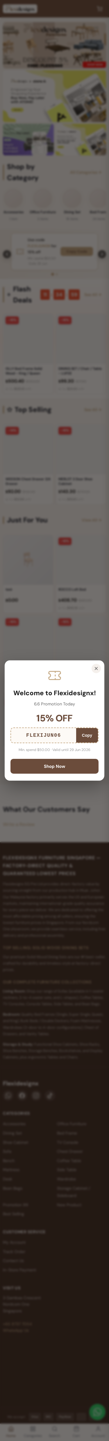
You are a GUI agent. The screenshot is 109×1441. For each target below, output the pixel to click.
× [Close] (96, 668)
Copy (87, 735)
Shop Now (54, 766)
